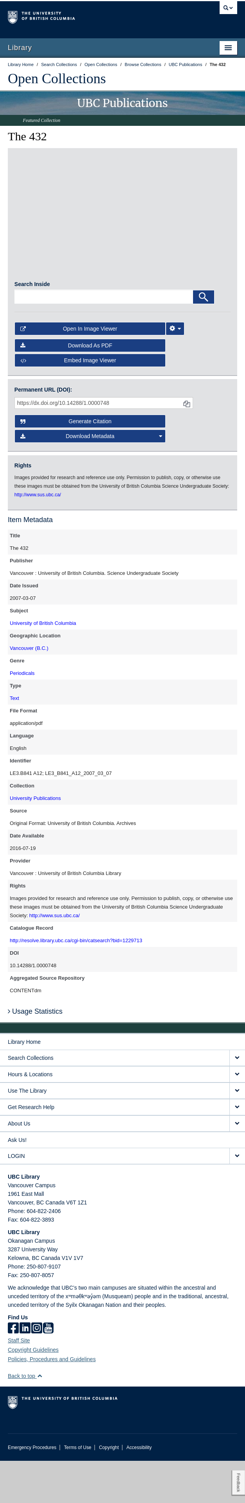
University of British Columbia (43, 665)
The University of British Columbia (88, 16)
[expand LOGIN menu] (237, 1198)
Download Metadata (91, 479)
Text (14, 740)
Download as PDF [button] (66, 388)
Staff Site (19, 1383)
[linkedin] (25, 1371)
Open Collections (57, 78)
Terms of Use (77, 1489)
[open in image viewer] (41, 196)
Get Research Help (31, 1149)
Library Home (24, 1084)
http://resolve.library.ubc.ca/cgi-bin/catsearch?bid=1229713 (76, 983)
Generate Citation (66, 464)
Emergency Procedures (32, 1489)
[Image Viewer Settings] (175, 371)
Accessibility (139, 1489)
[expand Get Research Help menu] (237, 1150)
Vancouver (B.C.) (29, 690)
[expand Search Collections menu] (237, 1100)
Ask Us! (17, 1182)
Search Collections (31, 1100)
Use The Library (27, 1133)
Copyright (109, 1489)
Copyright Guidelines (33, 1392)
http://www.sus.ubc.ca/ (54, 958)
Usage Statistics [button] (35, 1054)
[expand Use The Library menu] (237, 1133)
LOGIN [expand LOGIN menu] (16, 1198)
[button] (40, 1418)
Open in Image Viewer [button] (68, 371)
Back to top (25, 1418)
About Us (19, 1166)
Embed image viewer (68, 402)
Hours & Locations (30, 1116)
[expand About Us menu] (237, 1166)
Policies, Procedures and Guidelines (52, 1401)
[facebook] (13, 1371)
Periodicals (22, 715)
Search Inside (32, 327)
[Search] (204, 340)
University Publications (35, 840)
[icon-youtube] (48, 1371)
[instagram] (36, 1371)
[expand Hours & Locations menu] (237, 1117)
